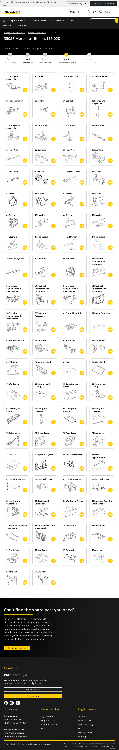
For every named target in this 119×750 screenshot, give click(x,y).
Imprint (82, 716)
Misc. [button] (74, 20)
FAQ (43, 728)
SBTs (80, 728)
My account (47, 716)
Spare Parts (17, 20)
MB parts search (29, 629)
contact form (21, 736)
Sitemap (82, 736)
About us (7, 25)
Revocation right (86, 724)
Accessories (58, 20)
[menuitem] (14, 32)
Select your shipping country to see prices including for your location (28, 3)
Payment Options (50, 724)
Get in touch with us (17, 648)
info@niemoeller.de (14, 732)
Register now (33, 696)
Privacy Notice (85, 732)
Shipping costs (48, 720)
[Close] (118, 3)
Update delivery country (103, 3)
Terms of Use (85, 720)
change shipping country (105, 744)
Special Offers (38, 20)
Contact (22, 25)
